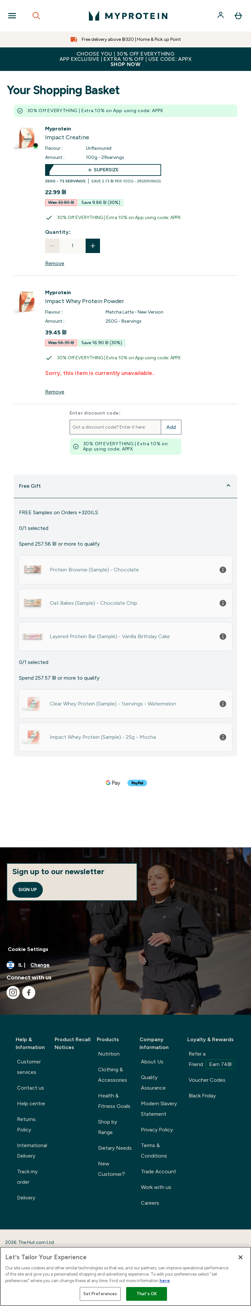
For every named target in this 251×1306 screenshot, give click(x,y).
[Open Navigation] (12, 15)
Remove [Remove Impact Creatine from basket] (54, 263)
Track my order (27, 1176)
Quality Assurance (153, 1082)
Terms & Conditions (154, 1150)
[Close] (240, 1257)
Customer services (29, 1067)
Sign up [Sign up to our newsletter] (27, 889)
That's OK (147, 1293)
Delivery (26, 1198)
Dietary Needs (115, 1148)
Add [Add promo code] (171, 427)
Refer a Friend (211, 1060)
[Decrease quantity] (52, 246)
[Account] (221, 15)
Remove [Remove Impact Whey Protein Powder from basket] (54, 392)
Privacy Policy (157, 1130)
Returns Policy (26, 1124)
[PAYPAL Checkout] (137, 783)
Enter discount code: (95, 413)
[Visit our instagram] (13, 992)
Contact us (30, 1088)
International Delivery (32, 1150)
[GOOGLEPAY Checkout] (113, 783)
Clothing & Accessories (112, 1074)
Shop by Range (107, 1127)
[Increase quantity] (93, 246)
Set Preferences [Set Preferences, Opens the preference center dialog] (100, 1293)
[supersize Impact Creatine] (103, 174)
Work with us (156, 1187)
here (164, 1280)
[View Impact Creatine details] (67, 133)
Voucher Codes (207, 1080)
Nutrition (109, 1054)
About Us (152, 1062)
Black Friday (202, 1096)
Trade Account (158, 1171)
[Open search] (36, 15)
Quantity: (58, 232)
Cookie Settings (28, 949)
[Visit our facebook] (28, 992)
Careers (150, 1203)
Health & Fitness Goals (114, 1101)
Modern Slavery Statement (159, 1108)
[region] (125, 1276)
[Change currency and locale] (125, 965)
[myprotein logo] (128, 15)
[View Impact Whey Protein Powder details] (84, 297)
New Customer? (111, 1169)
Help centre (31, 1103)
